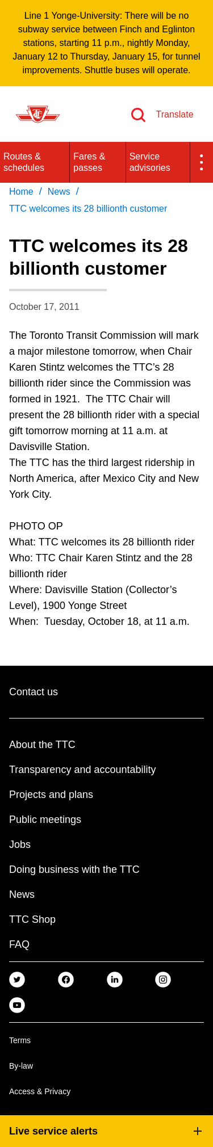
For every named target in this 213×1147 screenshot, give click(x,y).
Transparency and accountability (82, 769)
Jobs (20, 844)
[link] (17, 979)
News (22, 894)
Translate (174, 114)
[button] (201, 162)
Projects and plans (51, 794)
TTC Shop (32, 919)
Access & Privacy (39, 1091)
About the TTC (42, 744)
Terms (20, 1040)
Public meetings (45, 819)
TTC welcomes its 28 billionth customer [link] (88, 208)
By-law (21, 1065)
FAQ (19, 944)
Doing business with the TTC (74, 869)
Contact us (33, 692)
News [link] (59, 191)
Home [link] (21, 191)
